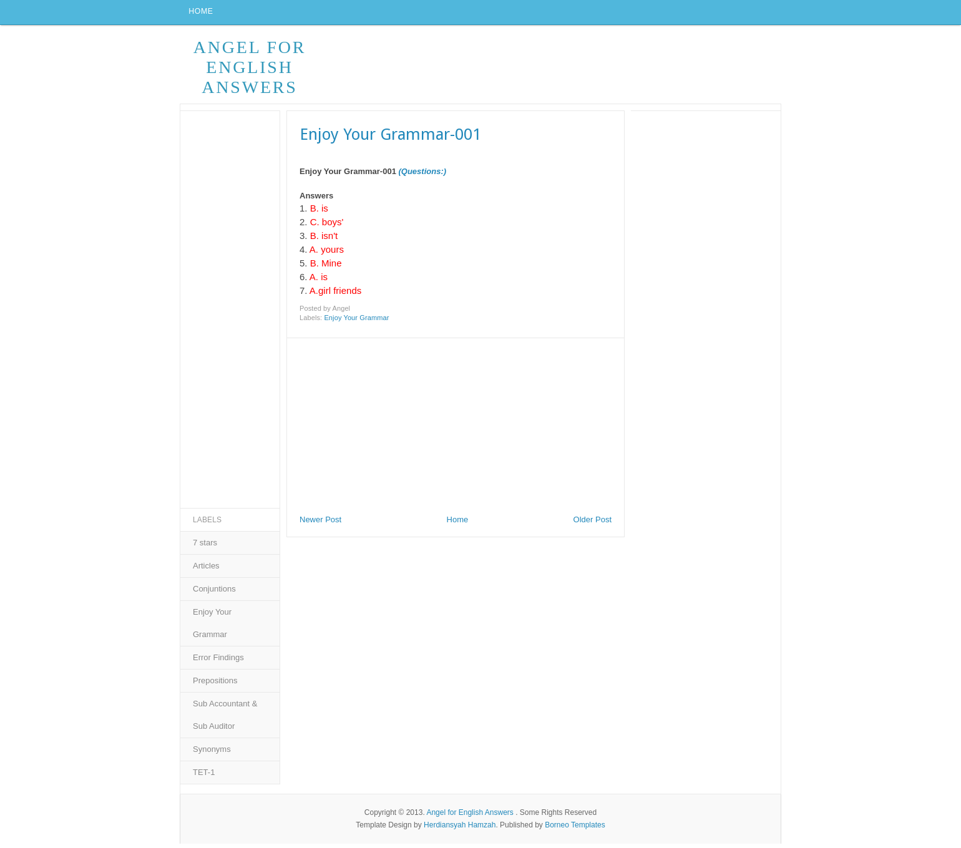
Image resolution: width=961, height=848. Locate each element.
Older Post (592, 524)
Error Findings (218, 661)
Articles (206, 570)
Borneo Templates (575, 828)
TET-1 (204, 776)
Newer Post (320, 524)
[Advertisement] (380, 427)
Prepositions (215, 685)
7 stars (205, 547)
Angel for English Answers (249, 71)
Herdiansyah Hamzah (459, 828)
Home (203, 14)
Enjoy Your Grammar (356, 322)
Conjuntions (214, 593)
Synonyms (212, 753)
